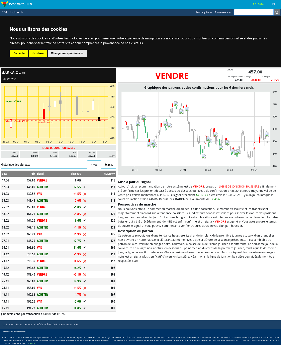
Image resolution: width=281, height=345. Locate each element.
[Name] (276, 12)
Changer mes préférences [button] (67, 53)
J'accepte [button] (19, 53)
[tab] (94, 164)
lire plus (31, 343)
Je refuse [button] (38, 53)
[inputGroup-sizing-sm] (254, 12)
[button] (276, 4)
